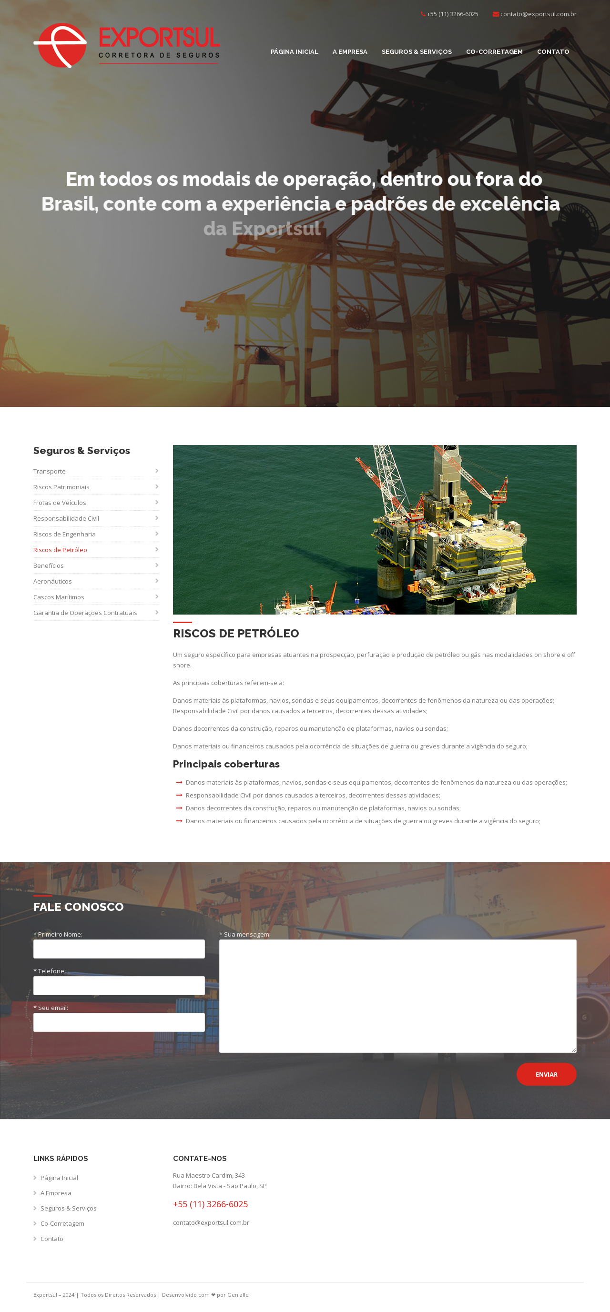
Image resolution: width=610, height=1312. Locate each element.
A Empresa (350, 51)
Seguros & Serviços (417, 51)
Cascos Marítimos (58, 597)
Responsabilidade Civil (66, 518)
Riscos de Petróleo (60, 549)
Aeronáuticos (52, 581)
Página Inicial (294, 51)
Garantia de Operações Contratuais (85, 612)
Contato (553, 51)
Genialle (238, 1294)
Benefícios (48, 565)
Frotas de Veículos (59, 502)
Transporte (49, 471)
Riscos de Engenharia (64, 534)
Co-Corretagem (494, 51)
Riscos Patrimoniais (61, 487)
